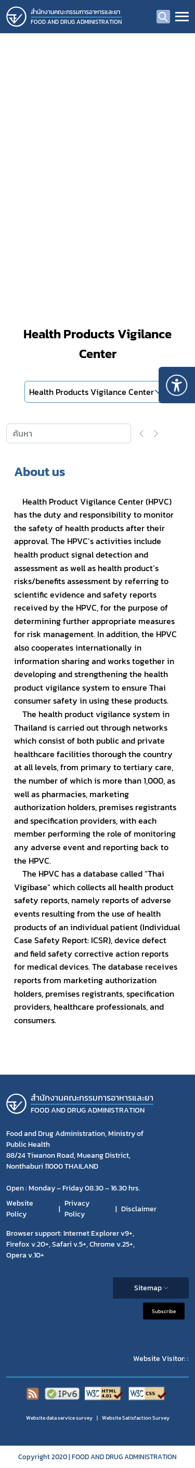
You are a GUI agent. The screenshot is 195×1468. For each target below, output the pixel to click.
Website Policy (19, 1209)
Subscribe (164, 1311)
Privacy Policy (76, 1209)
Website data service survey (59, 1418)
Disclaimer (139, 1209)
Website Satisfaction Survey (136, 1418)
